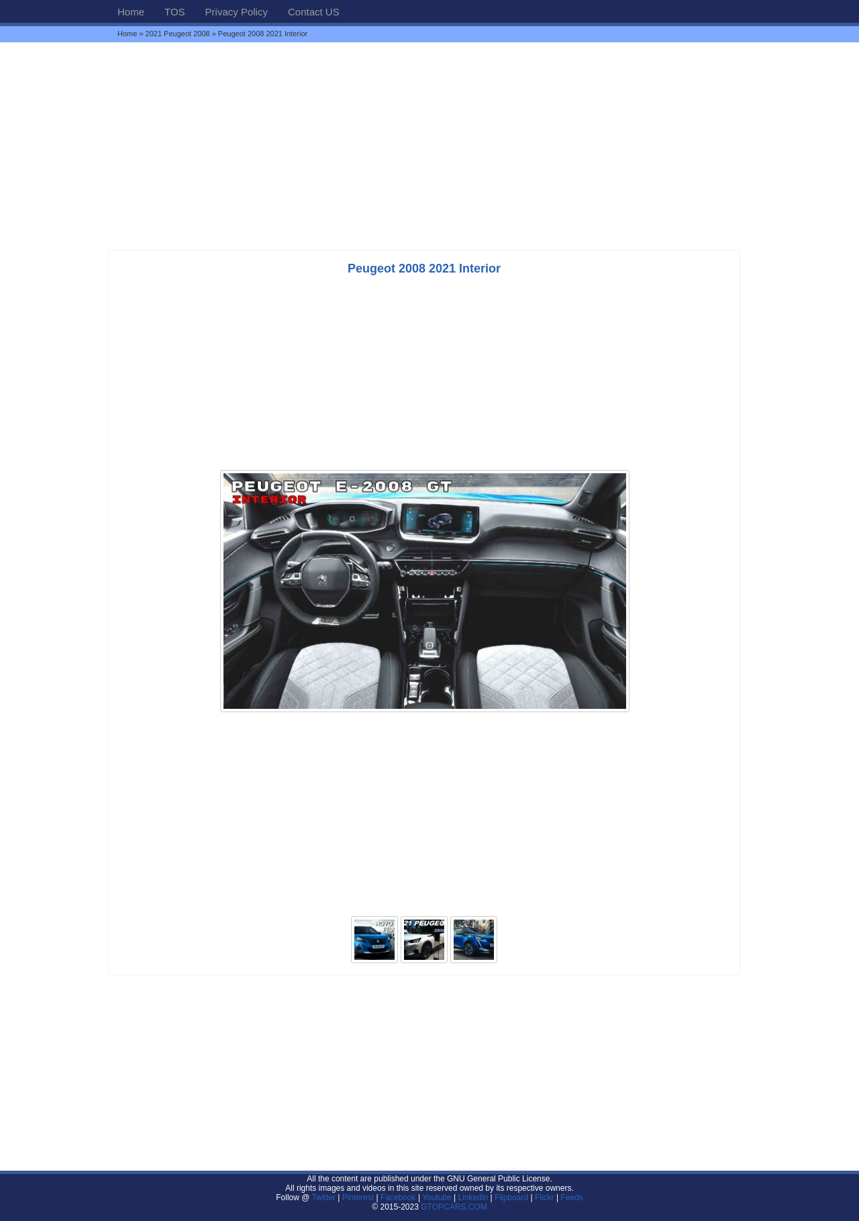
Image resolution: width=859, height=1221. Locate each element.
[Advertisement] (429, 146)
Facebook (398, 1197)
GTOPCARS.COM (454, 1207)
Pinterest (358, 1197)
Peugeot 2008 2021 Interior (424, 268)
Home (130, 11)
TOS (174, 11)
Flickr (544, 1197)
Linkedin (473, 1197)
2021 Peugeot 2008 (178, 34)
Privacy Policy (236, 11)
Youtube (437, 1197)
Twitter (325, 1197)
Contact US (314, 11)
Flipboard (511, 1197)
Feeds (571, 1197)
